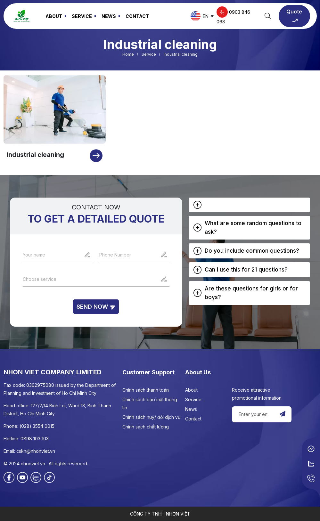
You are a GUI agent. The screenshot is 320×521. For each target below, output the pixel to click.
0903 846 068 (233, 15)
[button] (249, 205)
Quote (294, 16)
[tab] (249, 205)
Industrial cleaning (35, 155)
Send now (96, 306)
